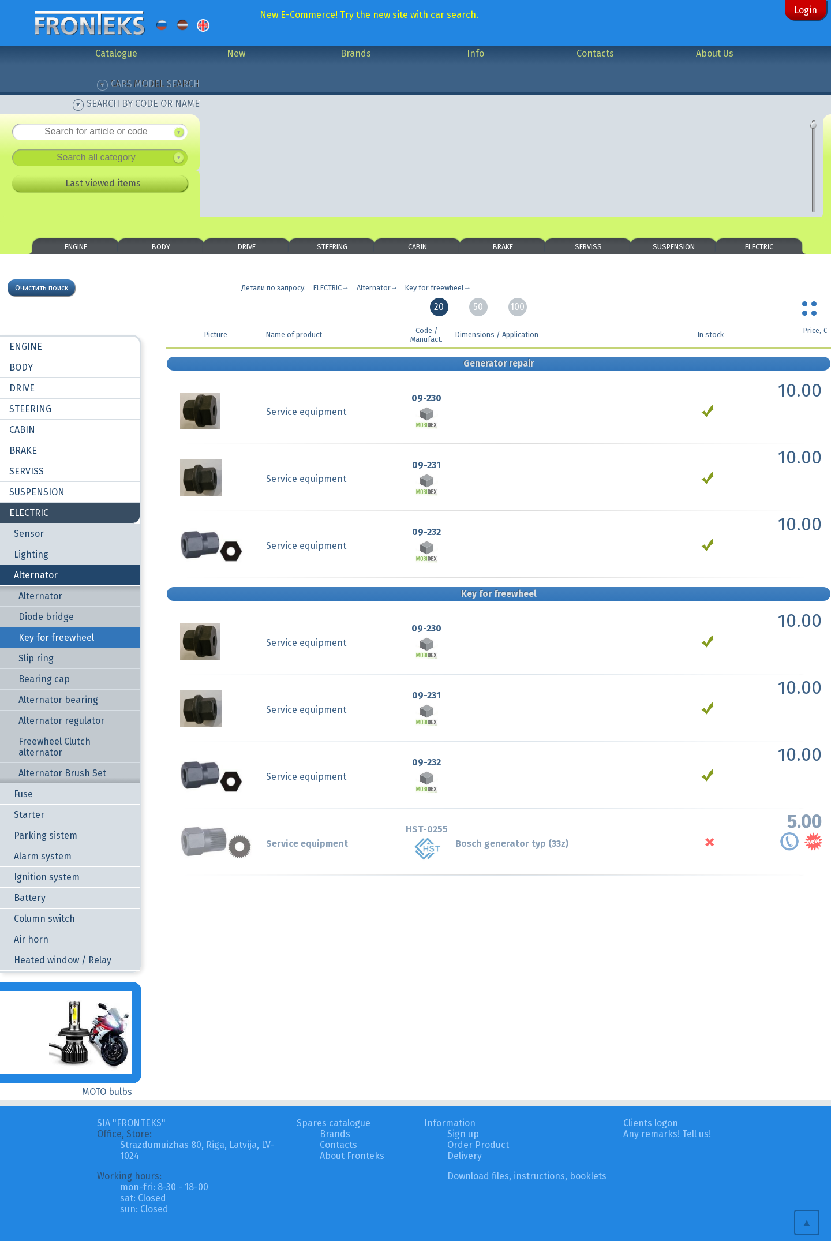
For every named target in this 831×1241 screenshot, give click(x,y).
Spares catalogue (333, 1122)
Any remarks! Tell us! (667, 1133)
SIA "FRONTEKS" (131, 1122)
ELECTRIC (759, 246)
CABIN (417, 246)
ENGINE (76, 246)
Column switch (44, 918)
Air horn (31, 939)
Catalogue (116, 53)
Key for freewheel (56, 637)
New (236, 53)
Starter (29, 814)
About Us (714, 53)
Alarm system (43, 856)
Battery (30, 897)
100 (517, 306)
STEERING (332, 246)
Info (475, 53)
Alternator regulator (61, 720)
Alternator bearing (58, 699)
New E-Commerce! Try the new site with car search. (369, 14)
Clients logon (650, 1122)
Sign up (463, 1133)
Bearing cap (44, 679)
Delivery (464, 1155)
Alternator (36, 575)
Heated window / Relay (62, 960)
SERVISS (588, 246)
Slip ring (36, 658)
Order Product (478, 1144)
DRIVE (247, 246)
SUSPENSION (674, 246)
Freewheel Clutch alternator (54, 747)
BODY (161, 246)
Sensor (29, 533)
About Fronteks (352, 1155)
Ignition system (47, 877)
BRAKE (503, 246)
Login (805, 10)
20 (439, 306)
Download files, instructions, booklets (527, 1176)
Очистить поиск (41, 287)
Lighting (31, 554)
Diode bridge (46, 616)
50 (478, 306)
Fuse (23, 793)
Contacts (595, 53)
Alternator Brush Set (62, 773)
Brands (355, 53)
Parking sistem (45, 835)
